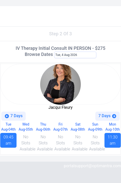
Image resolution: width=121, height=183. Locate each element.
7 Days (13, 116)
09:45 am (8, 140)
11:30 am (112, 140)
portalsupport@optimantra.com (92, 165)
